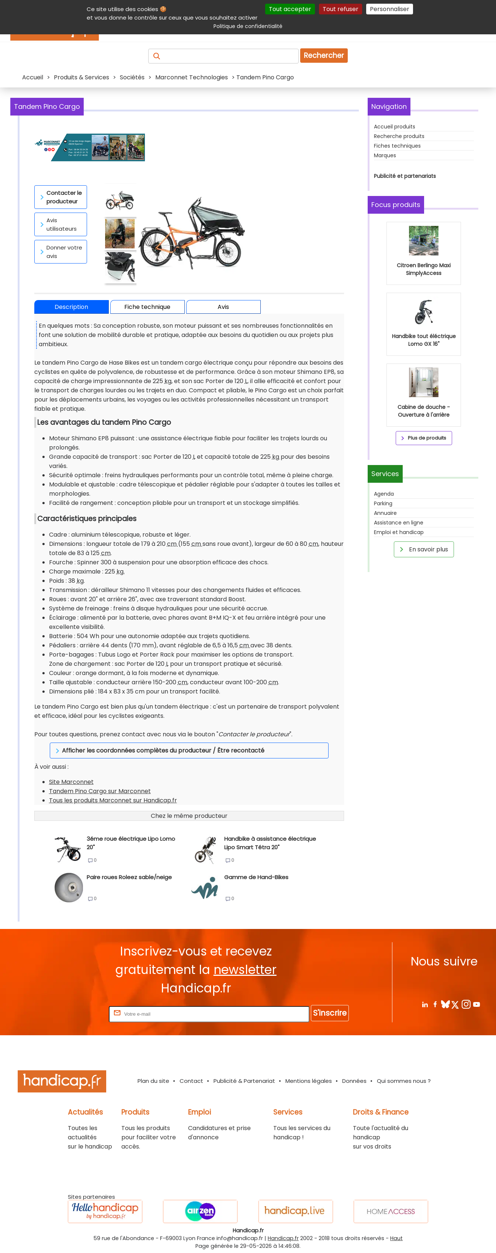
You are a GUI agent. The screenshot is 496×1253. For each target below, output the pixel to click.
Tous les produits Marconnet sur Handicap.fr (113, 800)
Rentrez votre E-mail (78, 1013)
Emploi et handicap (399, 635)
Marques (385, 155)
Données (354, 1081)
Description (71, 307)
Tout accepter (290, 9)
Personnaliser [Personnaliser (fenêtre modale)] (389, 9)
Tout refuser (340, 9)
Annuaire (385, 616)
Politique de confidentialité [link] (248, 26)
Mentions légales (308, 1081)
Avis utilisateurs (57, 224)
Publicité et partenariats (405, 176)
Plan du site (153, 1081)
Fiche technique (147, 307)
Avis (223, 307)
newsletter (245, 969)
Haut (396, 1238)
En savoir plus (422, 652)
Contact (191, 1081)
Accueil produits (394, 126)
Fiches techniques (397, 145)
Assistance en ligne (398, 626)
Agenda (384, 597)
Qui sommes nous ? (404, 1081)
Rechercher (324, 56)
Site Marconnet (71, 782)
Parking (383, 606)
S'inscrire (330, 1013)
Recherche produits (399, 136)
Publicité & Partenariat (244, 1081)
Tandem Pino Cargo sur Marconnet (100, 791)
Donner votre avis (60, 252)
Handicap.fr (283, 1238)
